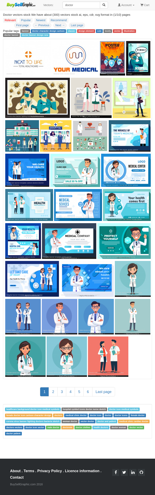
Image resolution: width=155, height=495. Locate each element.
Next (60, 25)
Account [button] (126, 5)
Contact (17, 477)
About (15, 471)
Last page (77, 25)
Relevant (10, 20)
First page (22, 25)
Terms (29, 471)
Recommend (59, 20)
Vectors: (48, 5)
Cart (144, 5)
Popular (26, 20)
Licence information (82, 471)
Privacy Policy (49, 471)
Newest (41, 20)
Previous (42, 25)
